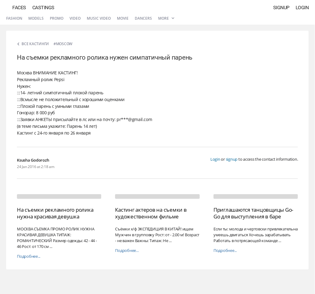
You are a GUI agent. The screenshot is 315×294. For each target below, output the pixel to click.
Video (75, 18)
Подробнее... (28, 256)
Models (36, 18)
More (166, 18)
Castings (43, 7)
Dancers (143, 18)
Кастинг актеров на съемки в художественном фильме (150, 213)
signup (232, 159)
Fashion (14, 18)
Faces (19, 7)
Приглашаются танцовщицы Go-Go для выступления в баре (253, 213)
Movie (123, 18)
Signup (281, 7)
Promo (56, 18)
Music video (99, 18)
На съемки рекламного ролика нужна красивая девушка (55, 213)
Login (302, 7)
